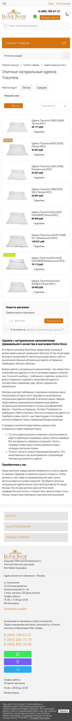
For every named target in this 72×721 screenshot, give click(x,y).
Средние (42, 87)
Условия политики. (40, 718)
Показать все (11, 95)
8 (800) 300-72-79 (18, 640)
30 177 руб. (38, 126)
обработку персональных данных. (44, 329)
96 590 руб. (38, 218)
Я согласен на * (37, 329)
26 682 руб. (38, 287)
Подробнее (39, 132)
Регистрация (63, 3)
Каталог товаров (36, 43)
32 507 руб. (38, 149)
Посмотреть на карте (15, 608)
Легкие (26, 87)
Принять (64, 711)
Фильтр (13, 106)
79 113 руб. (38, 264)
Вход (51, 3)
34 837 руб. (38, 195)
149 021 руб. (38, 241)
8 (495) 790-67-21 (49, 11)
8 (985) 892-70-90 (18, 644)
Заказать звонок (50, 17)
